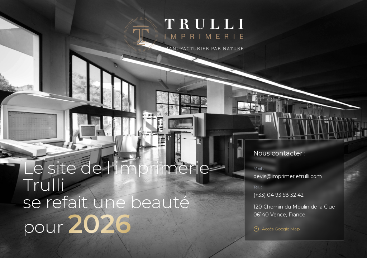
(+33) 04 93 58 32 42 (278, 195)
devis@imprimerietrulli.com (287, 176)
